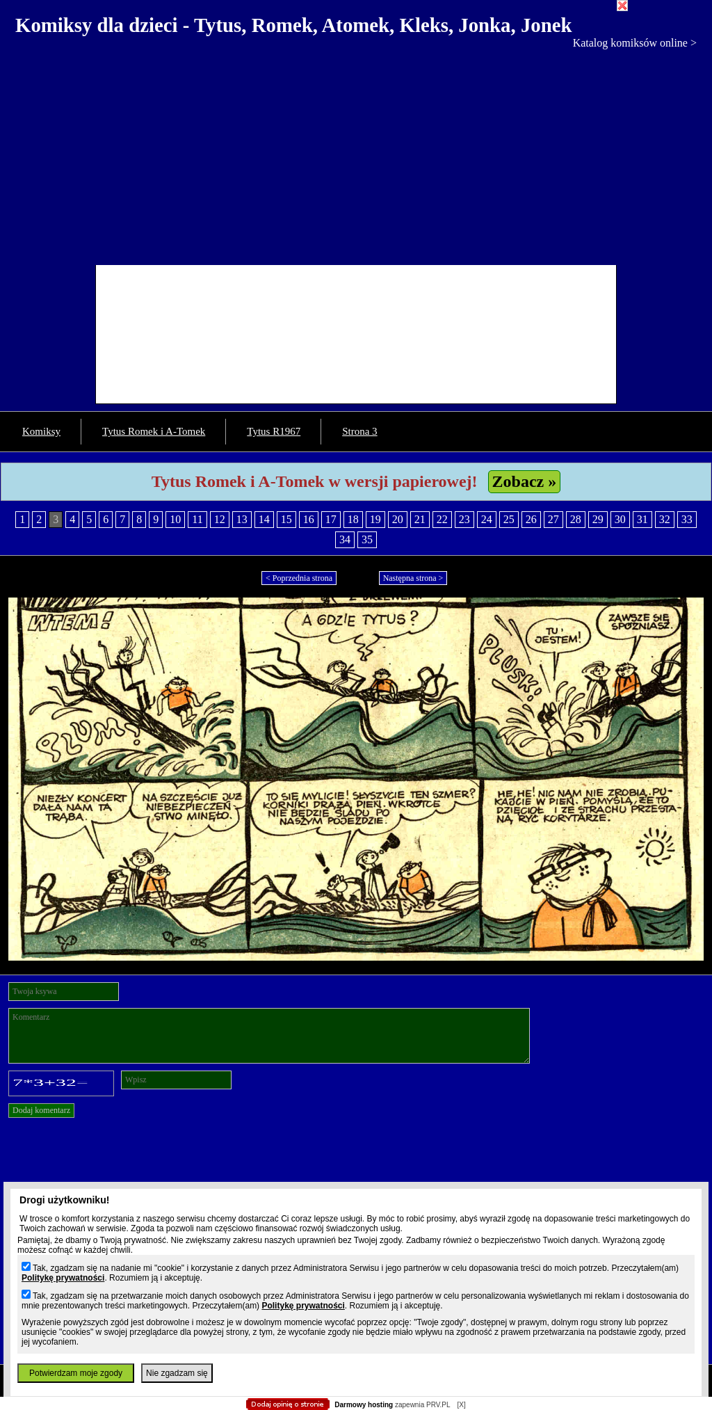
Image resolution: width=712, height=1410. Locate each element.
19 (375, 519)
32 (664, 519)
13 (242, 519)
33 (687, 519)
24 (486, 519)
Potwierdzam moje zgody (75, 1373)
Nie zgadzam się (177, 1373)
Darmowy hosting (363, 1405)
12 (219, 519)
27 (553, 519)
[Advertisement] (356, 153)
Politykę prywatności (63, 1278)
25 (509, 519)
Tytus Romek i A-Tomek (153, 431)
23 (464, 519)
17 (331, 519)
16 (308, 519)
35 (367, 539)
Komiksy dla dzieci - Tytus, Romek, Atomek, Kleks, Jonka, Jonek (293, 25)
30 (620, 519)
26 (531, 519)
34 (344, 539)
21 (420, 519)
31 (642, 519)
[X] (461, 1405)
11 (197, 519)
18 (353, 519)
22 (442, 519)
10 (175, 519)
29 (598, 519)
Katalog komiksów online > (635, 43)
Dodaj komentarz (41, 1110)
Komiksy (41, 431)
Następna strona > (413, 578)
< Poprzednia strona (299, 578)
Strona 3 (359, 431)
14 (264, 519)
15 (286, 519)
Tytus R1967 (273, 431)
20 (397, 519)
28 (575, 519)
